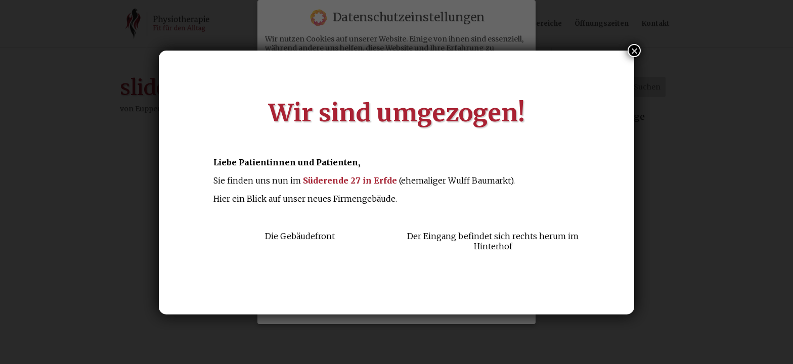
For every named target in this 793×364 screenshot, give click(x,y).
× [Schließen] (634, 50)
